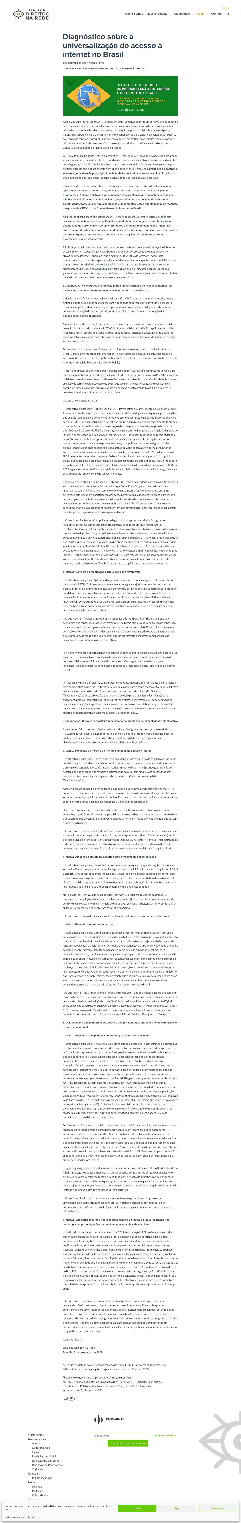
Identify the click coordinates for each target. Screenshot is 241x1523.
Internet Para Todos (106, 68)
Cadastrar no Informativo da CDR (128, 1443)
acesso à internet (84, 68)
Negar (177, 1508)
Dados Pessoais (41, 1447)
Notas (203, 14)
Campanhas (184, 14)
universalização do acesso (132, 68)
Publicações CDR (42, 1477)
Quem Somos (134, 13)
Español (170, 1435)
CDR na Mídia (40, 1495)
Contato (216, 13)
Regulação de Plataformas (47, 1465)
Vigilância (37, 1469)
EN (224, 8)
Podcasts (37, 1491)
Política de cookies (12, 1517)
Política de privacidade (30, 1517)
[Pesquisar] (228, 14)
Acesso (93, 63)
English (159, 1435)
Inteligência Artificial (44, 1456)
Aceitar (137, 1508)
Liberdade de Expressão (45, 1460)
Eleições (36, 1452)
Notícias (37, 1486)
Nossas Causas (159, 14)
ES (228, 8)
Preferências (217, 1508)
